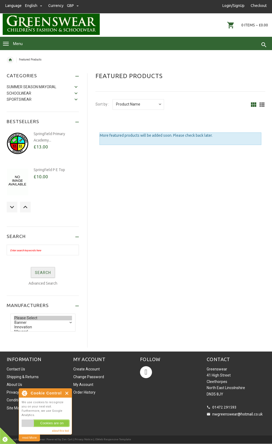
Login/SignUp (233, 5)
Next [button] (25, 207)
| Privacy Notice (82, 439)
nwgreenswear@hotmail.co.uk (237, 414)
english (34, 5)
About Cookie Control (24, 393)
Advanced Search (43, 283)
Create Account (86, 369)
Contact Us (16, 369)
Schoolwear (19, 93)
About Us (14, 384)
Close (67, 393)
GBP (73, 5)
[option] (43, 146)
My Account (83, 384)
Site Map (14, 408)
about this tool (60, 430)
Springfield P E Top (49, 170)
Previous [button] (12, 207)
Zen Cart (67, 439)
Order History (84, 392)
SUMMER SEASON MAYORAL (31, 87)
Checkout (259, 5)
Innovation (43, 327)
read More (29, 437)
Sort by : (102, 104)
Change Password (88, 377)
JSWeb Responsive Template (112, 439)
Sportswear (19, 99)
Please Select (43, 318)
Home (10, 59)
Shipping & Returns (23, 377)
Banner (43, 322)
